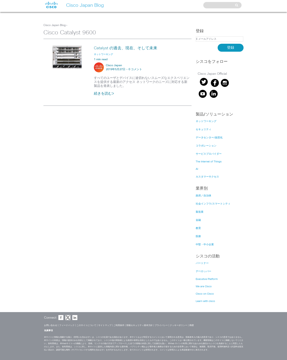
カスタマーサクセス (207, 177)
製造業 (199, 212)
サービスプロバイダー (209, 154)
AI (197, 169)
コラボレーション (206, 146)
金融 (198, 220)
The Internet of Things (209, 161)
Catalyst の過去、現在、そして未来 (125, 48)
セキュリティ (203, 129)
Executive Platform (207, 279)
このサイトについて (86, 325)
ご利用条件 (118, 325)
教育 (198, 228)
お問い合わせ (50, 325)
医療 (198, 236)
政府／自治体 (203, 195)
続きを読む (104, 93)
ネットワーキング (206, 121)
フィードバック (67, 325)
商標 (191, 325)
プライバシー (161, 325)
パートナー (202, 263)
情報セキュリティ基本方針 (139, 325)
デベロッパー (203, 271)
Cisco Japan (114, 65)
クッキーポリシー (178, 325)
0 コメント (135, 69)
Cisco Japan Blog (54, 25)
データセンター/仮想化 (209, 137)
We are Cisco (204, 286)
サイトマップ (104, 325)
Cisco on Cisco (205, 294)
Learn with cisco (205, 301)
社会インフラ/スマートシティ (213, 204)
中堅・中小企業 (205, 244)
